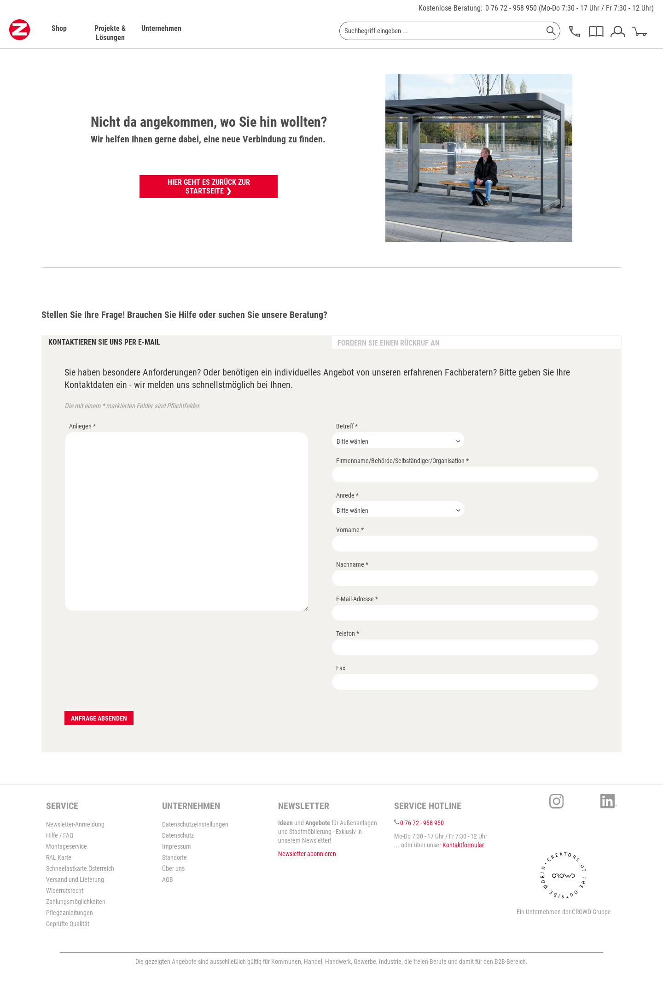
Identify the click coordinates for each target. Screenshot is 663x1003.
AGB (167, 879)
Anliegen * (82, 426)
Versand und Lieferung (75, 879)
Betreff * (347, 426)
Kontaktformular (463, 845)
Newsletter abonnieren (307, 853)
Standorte (174, 857)
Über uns (173, 868)
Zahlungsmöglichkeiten (75, 901)
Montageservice (66, 846)
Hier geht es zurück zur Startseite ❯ (209, 186)
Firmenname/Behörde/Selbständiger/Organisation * (402, 460)
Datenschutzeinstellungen (195, 824)
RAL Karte (58, 857)
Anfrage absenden (99, 718)
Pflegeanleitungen (69, 912)
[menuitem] (59, 33)
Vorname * (350, 530)
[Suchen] (551, 31)
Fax (340, 668)
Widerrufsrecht (64, 890)
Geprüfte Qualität (67, 923)
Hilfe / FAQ (59, 835)
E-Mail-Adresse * (357, 599)
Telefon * (347, 633)
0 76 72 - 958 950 (511, 8)
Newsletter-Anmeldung (75, 824)
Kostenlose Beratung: (451, 8)
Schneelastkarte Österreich (80, 868)
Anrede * (347, 495)
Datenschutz (178, 835)
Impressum (176, 846)
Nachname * (352, 564)
